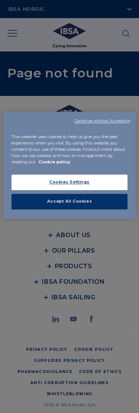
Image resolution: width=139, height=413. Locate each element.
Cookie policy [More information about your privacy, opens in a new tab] (54, 162)
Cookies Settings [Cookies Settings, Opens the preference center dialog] (69, 182)
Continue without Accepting (102, 121)
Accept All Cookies (69, 201)
